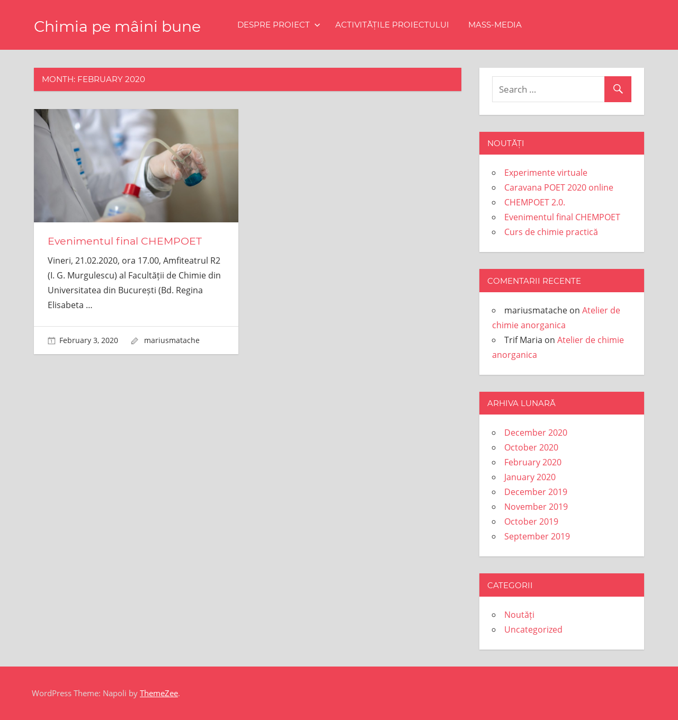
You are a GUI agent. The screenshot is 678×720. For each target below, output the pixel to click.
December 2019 (535, 492)
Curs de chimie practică (551, 232)
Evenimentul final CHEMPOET (127, 241)
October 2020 (531, 447)
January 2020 (530, 477)
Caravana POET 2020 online (558, 187)
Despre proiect (302, 25)
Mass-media (518, 25)
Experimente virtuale (545, 172)
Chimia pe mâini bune (129, 25)
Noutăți (519, 614)
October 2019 (531, 521)
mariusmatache (172, 340)
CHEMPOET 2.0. (534, 202)
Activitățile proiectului (415, 25)
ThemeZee (159, 693)
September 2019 (537, 536)
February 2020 (532, 462)
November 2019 (536, 506)
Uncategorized (533, 629)
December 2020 (535, 432)
